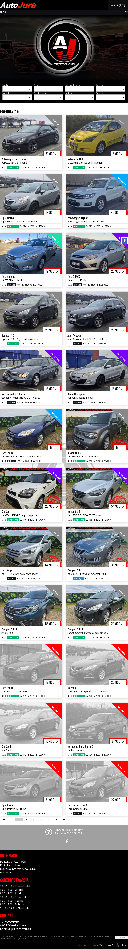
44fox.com (121, 945)
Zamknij (122, 937)
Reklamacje (7, 872)
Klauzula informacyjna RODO (18, 869)
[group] (64, 48)
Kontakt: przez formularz (16, 929)
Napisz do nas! (95, 945)
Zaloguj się (118, 5)
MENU (3, 12)
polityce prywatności (18, 938)
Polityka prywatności (13, 861)
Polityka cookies (10, 865)
